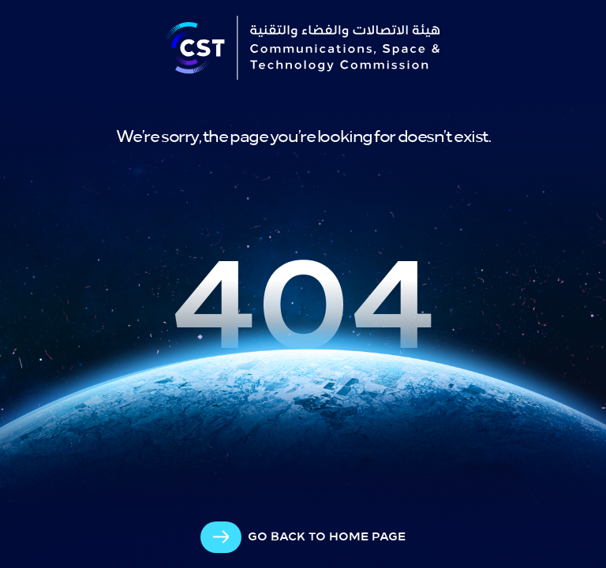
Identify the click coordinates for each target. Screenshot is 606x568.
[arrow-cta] (303, 537)
